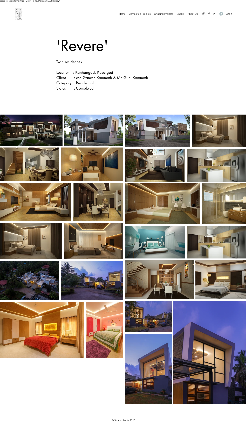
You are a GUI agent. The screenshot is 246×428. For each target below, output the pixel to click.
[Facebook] (209, 14)
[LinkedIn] (214, 14)
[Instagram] (204, 14)
